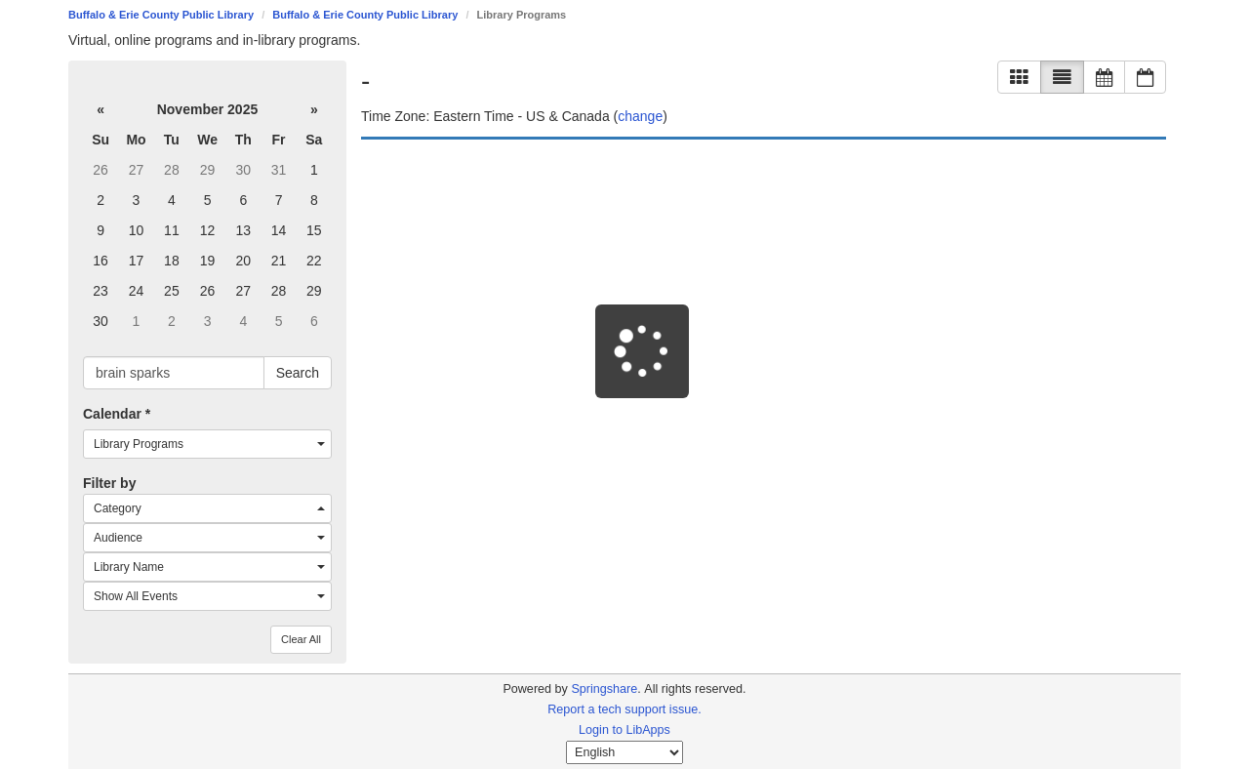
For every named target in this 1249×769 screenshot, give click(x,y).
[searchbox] (173, 372)
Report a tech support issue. (624, 709)
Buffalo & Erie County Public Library (161, 14)
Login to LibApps (624, 730)
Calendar (116, 414)
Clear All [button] (301, 639)
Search (297, 373)
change (640, 116)
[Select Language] (624, 752)
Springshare (604, 689)
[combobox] (207, 444)
